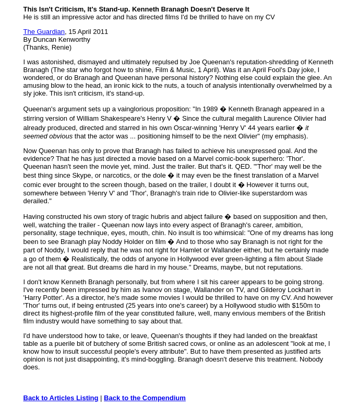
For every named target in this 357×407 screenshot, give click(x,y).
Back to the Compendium (145, 398)
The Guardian (44, 32)
